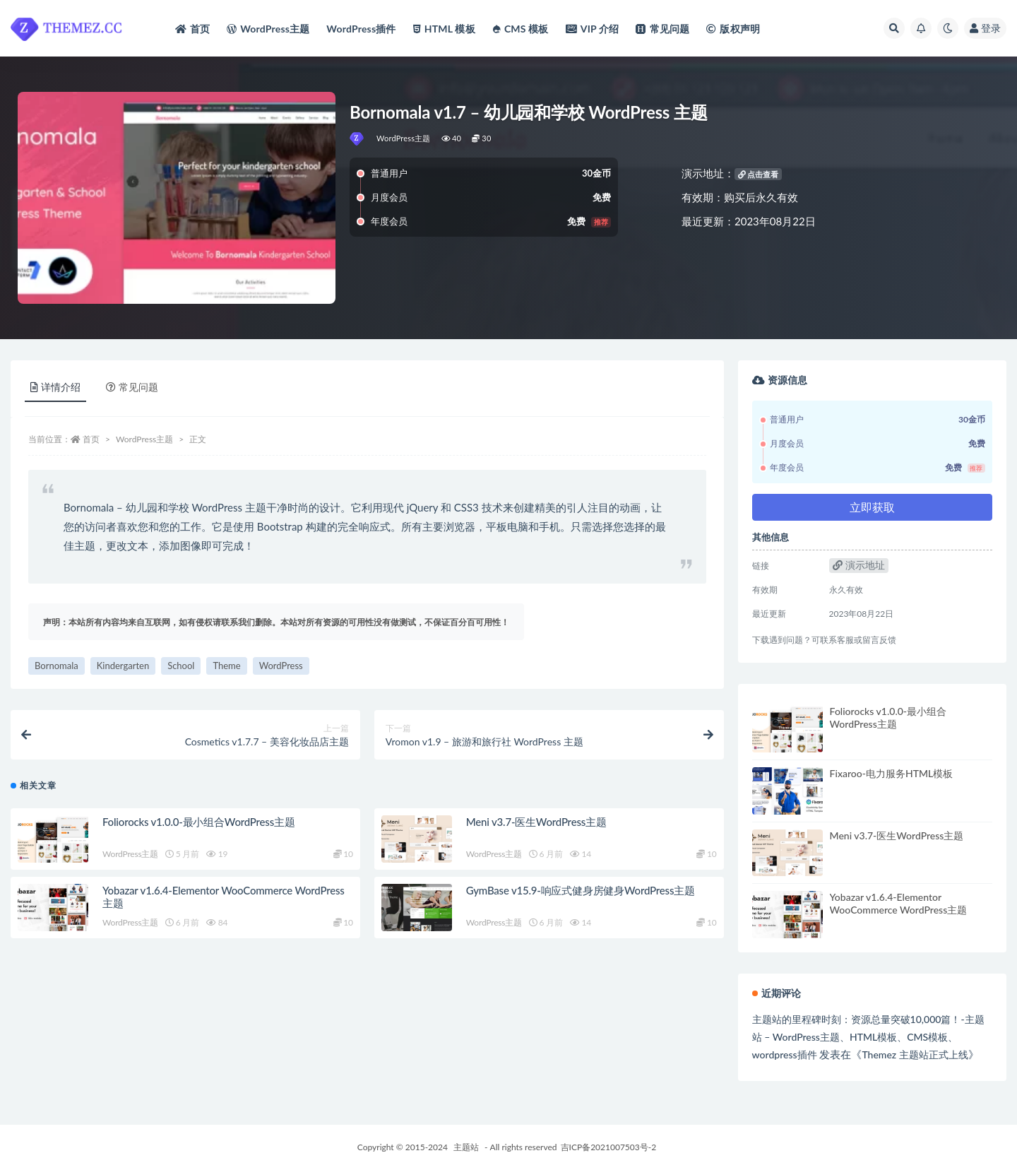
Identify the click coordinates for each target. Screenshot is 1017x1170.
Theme (226, 665)
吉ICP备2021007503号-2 (609, 1147)
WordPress (281, 665)
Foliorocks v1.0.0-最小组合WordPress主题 (198, 821)
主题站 (466, 1147)
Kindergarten (123, 665)
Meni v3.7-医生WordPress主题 (536, 821)
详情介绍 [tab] (55, 387)
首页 (91, 439)
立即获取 (872, 507)
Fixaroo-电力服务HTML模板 (891, 773)
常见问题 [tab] (132, 387)
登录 (985, 28)
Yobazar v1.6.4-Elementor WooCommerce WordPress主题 (899, 903)
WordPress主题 (403, 138)
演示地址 (859, 565)
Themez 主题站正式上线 (915, 1054)
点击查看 (758, 174)
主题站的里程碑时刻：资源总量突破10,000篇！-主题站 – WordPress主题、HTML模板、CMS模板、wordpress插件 (868, 1036)
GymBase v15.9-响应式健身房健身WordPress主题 (580, 890)
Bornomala (56, 665)
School (180, 665)
